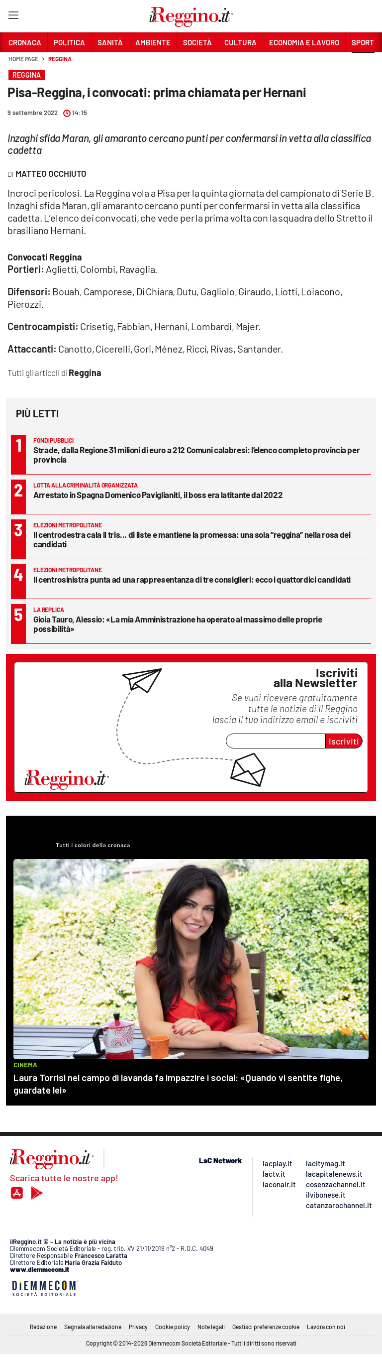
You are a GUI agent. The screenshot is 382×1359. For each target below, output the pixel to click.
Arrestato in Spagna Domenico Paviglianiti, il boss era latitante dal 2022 (158, 494)
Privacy (138, 1326)
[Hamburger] (13, 17)
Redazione (43, 1326)
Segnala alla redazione (92, 1326)
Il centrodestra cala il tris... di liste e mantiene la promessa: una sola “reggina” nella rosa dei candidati (192, 539)
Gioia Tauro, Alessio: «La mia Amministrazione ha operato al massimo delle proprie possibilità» (177, 623)
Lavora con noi (326, 1326)
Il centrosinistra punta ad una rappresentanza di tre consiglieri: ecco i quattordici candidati (192, 579)
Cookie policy (172, 1326)
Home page (23, 58)
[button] (363, 64)
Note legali (211, 1326)
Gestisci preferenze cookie (265, 1326)
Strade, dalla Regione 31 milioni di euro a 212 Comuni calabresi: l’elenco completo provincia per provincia (196, 454)
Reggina (59, 58)
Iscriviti (344, 741)
